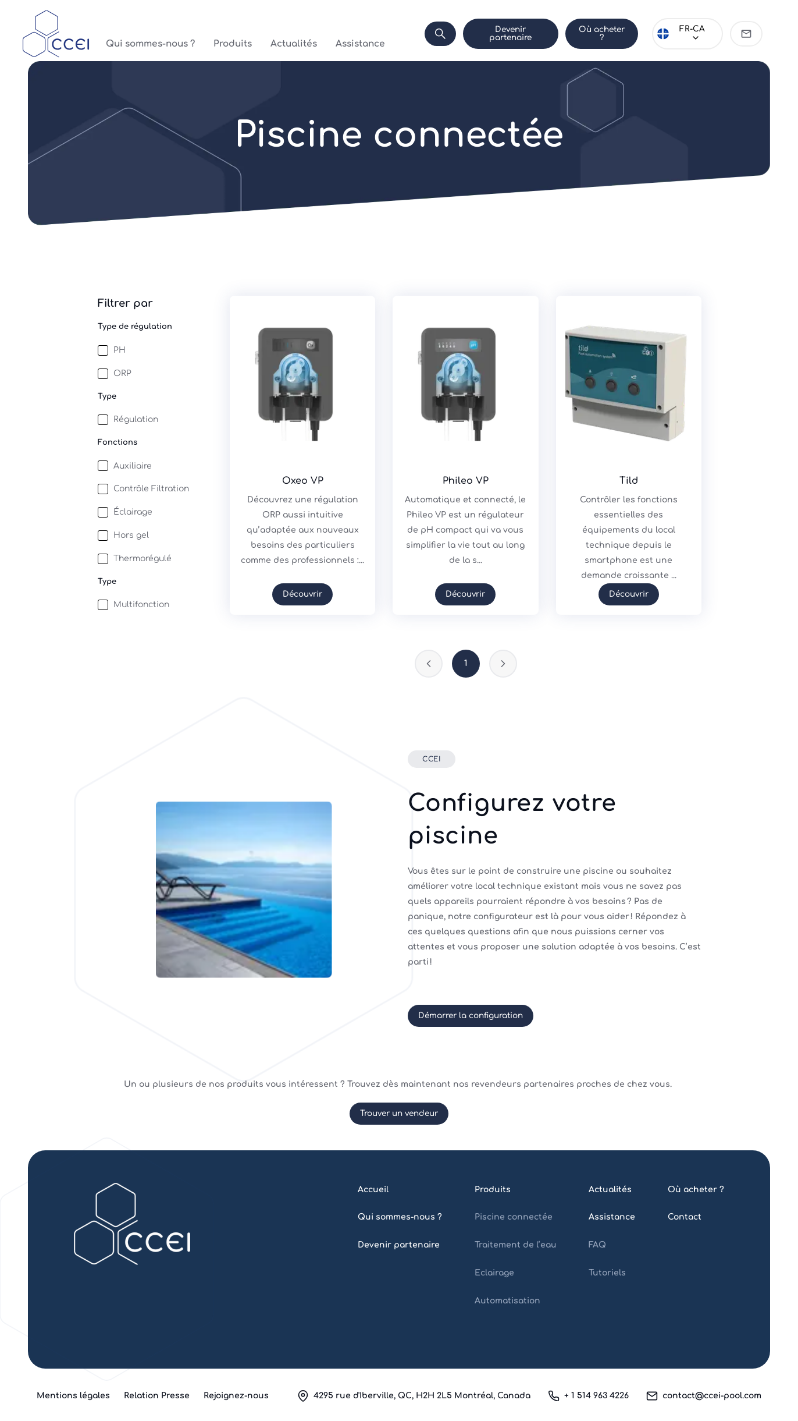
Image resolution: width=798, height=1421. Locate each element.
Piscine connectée (514, 1217)
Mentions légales (73, 1395)
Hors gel (131, 535)
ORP (122, 373)
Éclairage (132, 512)
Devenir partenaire (508, 33)
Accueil (373, 1189)
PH (119, 350)
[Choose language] (687, 33)
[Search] (437, 34)
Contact (684, 1217)
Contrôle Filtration (151, 488)
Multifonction (141, 604)
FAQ (597, 1245)
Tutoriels (607, 1272)
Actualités (284, 33)
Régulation (135, 419)
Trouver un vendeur (399, 1113)
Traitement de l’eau (516, 1245)
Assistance (338, 33)
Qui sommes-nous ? (168, 33)
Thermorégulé (142, 558)
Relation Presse (157, 1395)
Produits (236, 33)
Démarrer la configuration (470, 1015)
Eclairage (494, 1272)
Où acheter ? (600, 33)
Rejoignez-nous (236, 1395)
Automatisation (507, 1300)
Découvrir (302, 594)
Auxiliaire (132, 466)
